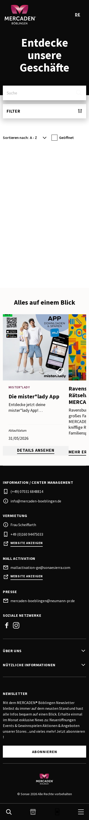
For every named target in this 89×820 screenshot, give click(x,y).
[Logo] (44, 779)
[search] (79, 93)
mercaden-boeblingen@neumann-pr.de (42, 600)
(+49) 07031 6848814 (26, 491)
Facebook (6, 625)
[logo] (24, 14)
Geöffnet (66, 137)
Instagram (16, 625)
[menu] (81, 811)
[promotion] (36, 385)
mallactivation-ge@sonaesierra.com (40, 567)
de (77, 14)
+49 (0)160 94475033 (26, 534)
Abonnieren (44, 751)
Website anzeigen (26, 543)
